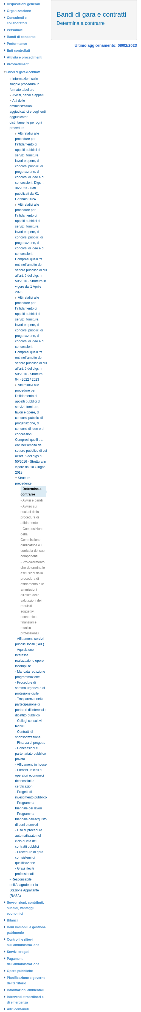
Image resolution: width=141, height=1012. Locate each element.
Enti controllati (18, 51)
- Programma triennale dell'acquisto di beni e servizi (31, 819)
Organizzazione (19, 11)
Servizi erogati (18, 952)
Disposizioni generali (23, 4)
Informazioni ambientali (25, 990)
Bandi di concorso (21, 37)
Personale (14, 30)
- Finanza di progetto (30, 743)
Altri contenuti (18, 1009)
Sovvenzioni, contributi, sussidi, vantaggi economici (25, 908)
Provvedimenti (18, 64)
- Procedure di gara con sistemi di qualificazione (29, 857)
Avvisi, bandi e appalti (27, 95)
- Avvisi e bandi (32, 500)
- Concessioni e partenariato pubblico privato (30, 753)
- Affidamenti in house (31, 764)
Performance (17, 44)
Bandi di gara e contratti (22, 72)
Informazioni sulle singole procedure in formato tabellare (24, 84)
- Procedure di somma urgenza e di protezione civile (30, 688)
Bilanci (12, 920)
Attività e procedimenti (24, 57)
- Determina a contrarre (31, 491)
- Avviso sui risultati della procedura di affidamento (30, 514)
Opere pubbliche (20, 971)
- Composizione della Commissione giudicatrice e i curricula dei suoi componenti (33, 542)
